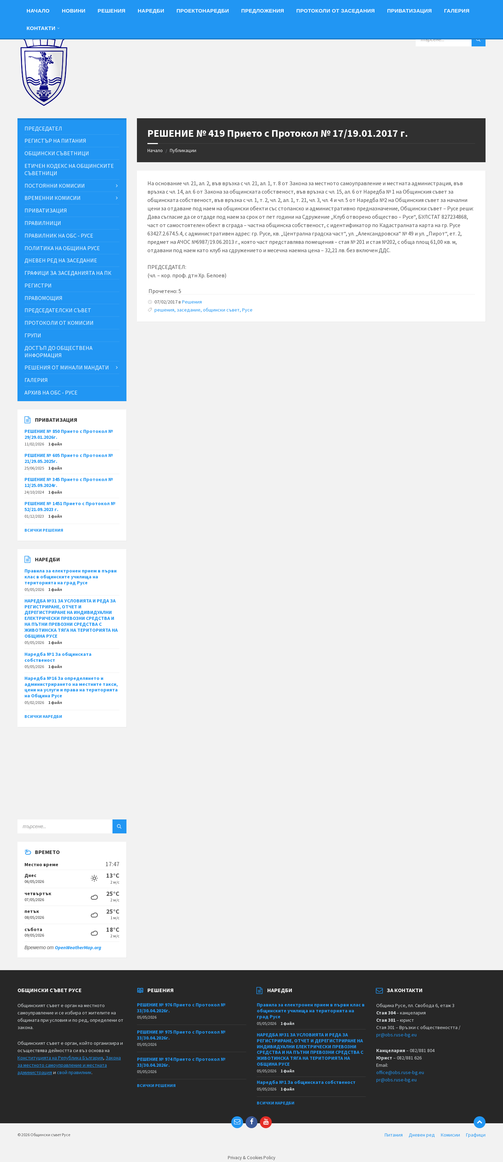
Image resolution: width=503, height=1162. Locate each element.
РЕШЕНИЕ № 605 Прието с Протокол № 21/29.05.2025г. (68, 458)
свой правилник (74, 1072)
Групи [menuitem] (32, 335)
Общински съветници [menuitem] (56, 153)
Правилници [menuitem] (42, 222)
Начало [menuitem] (38, 11)
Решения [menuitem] (112, 11)
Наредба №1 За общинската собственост (58, 657)
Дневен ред (422, 1135)
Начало (155, 150)
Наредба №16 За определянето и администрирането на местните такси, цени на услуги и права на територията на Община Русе (71, 687)
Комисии (450, 1135)
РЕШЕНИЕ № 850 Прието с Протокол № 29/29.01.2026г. (68, 434)
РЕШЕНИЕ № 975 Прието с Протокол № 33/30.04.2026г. (181, 1035)
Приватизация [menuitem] (409, 11)
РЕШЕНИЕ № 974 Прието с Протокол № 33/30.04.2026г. (181, 1062)
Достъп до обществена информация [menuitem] (58, 351)
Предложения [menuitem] (262, 11)
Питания (394, 1135)
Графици (476, 1135)
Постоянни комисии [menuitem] (54, 185)
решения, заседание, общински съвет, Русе (203, 310)
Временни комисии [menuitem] (52, 197)
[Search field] (451, 39)
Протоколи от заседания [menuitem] (335, 11)
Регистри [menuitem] (38, 285)
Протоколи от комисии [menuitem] (59, 322)
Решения (192, 302)
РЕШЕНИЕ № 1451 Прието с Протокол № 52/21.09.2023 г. (70, 506)
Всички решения (43, 530)
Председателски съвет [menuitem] (57, 310)
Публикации (183, 150)
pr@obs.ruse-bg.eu (396, 1035)
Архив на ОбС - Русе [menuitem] (51, 392)
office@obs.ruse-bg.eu (400, 1072)
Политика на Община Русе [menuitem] (62, 248)
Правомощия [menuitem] (43, 297)
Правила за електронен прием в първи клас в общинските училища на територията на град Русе (70, 577)
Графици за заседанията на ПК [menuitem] (67, 272)
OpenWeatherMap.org (78, 947)
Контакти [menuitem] (41, 28)
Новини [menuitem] (74, 11)
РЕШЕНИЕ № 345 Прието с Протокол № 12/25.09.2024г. (68, 482)
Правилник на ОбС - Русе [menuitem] (58, 235)
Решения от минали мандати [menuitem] (66, 367)
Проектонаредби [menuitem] (202, 11)
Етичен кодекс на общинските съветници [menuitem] (69, 169)
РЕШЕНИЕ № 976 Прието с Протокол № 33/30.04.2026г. (181, 1008)
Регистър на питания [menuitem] (55, 140)
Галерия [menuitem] (456, 11)
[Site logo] (43, 104)
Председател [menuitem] (43, 128)
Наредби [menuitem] (151, 11)
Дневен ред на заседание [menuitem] (60, 260)
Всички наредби (43, 716)
